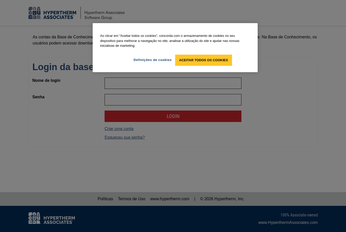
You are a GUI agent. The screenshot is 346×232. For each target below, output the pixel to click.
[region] (175, 47)
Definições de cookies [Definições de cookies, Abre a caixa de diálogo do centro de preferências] (153, 60)
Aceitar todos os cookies (203, 60)
